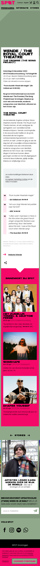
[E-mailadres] (20, 511)
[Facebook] (4, 530)
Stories (34, 8)
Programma (7, 8)
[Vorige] (11, 435)
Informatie (22, 8)
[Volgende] (29, 435)
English (26, 2)
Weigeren (5, 561)
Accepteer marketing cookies (16, 179)
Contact (20, 2)
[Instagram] (11, 530)
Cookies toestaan (24, 561)
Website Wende (15, 254)
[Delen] (5, 263)
